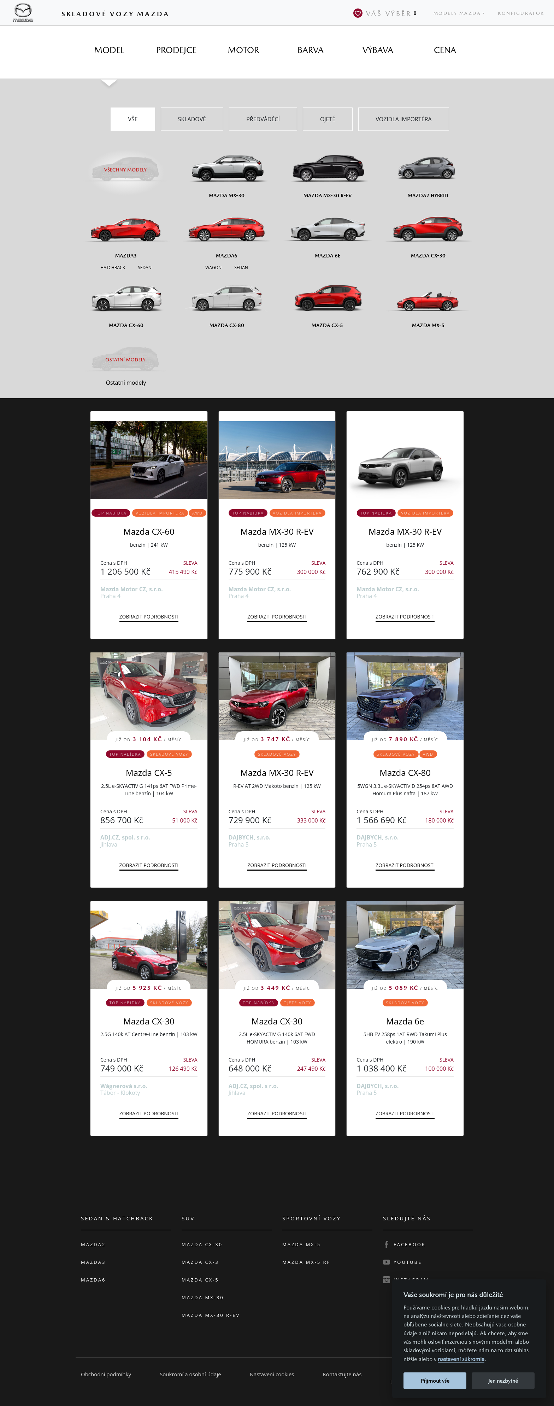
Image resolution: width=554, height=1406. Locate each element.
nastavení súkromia (461, 1359)
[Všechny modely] (126, 165)
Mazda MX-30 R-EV (276, 531)
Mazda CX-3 (200, 1262)
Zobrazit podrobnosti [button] (148, 616)
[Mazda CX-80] (227, 301)
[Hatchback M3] (113, 267)
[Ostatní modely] (126, 359)
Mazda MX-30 (203, 1297)
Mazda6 (93, 1280)
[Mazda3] (126, 231)
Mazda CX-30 (149, 1021)
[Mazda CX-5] (327, 301)
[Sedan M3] (144, 267)
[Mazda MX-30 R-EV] (327, 171)
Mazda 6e (405, 1021)
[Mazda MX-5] (428, 301)
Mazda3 (93, 1262)
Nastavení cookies (272, 1374)
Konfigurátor (521, 13)
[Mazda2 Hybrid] (428, 171)
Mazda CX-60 (149, 531)
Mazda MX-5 (301, 1244)
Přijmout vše (435, 1381)
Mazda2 (93, 1244)
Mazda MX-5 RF (306, 1262)
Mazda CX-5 (149, 772)
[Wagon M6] (213, 267)
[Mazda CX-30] (428, 231)
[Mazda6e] (327, 231)
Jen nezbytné (503, 1381)
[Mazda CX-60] (126, 301)
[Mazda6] (227, 231)
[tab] (109, 50)
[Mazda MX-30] (227, 171)
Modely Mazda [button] (457, 13)
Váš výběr (386, 13)
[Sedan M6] (240, 267)
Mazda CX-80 (405, 772)
